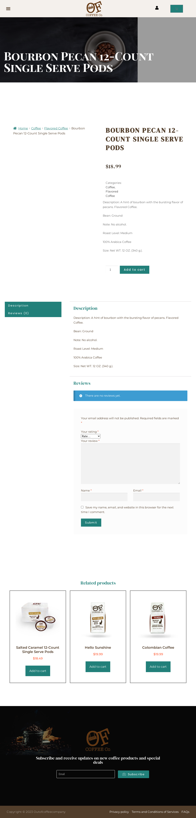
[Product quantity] (112, 270)
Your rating (90, 431)
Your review (90, 441)
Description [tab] (18, 305)
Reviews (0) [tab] (18, 313)
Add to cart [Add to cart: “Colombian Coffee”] (158, 666)
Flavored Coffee (56, 128)
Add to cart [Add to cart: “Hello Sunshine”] (97, 666)
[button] (8, 8)
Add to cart (134, 270)
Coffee (36, 128)
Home (23, 128)
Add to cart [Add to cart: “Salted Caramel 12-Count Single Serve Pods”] (37, 671)
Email (138, 490)
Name (86, 490)
